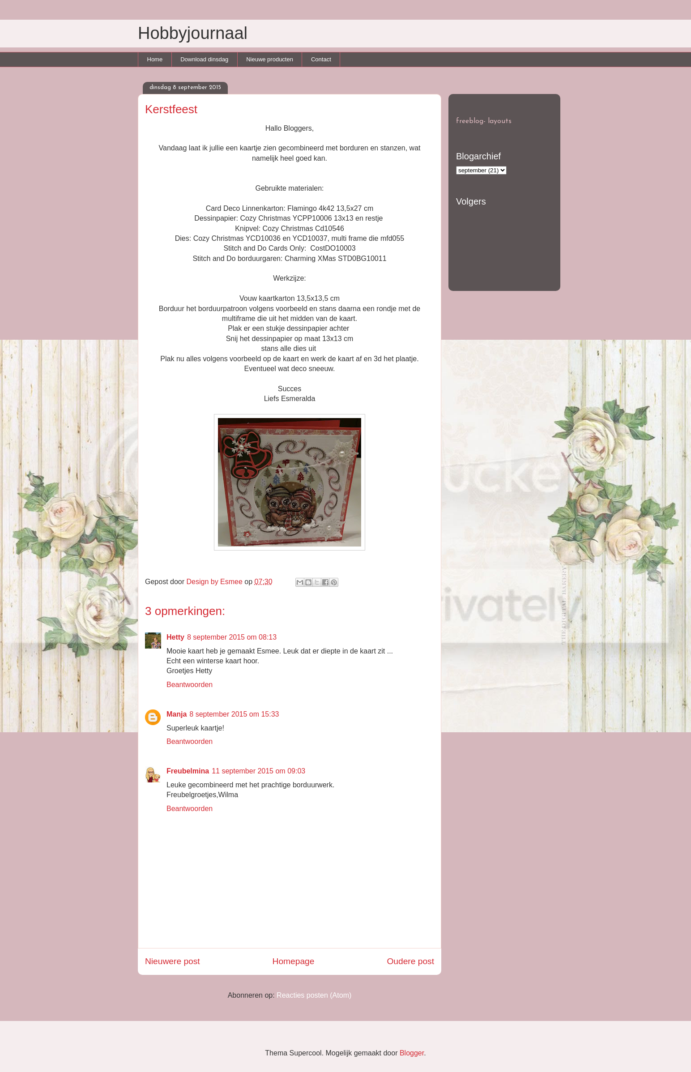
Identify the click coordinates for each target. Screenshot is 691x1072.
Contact (321, 59)
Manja (176, 714)
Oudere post (410, 961)
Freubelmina (187, 771)
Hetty (175, 637)
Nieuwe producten (269, 59)
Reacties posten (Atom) (314, 995)
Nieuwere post (172, 961)
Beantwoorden (189, 684)
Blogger (412, 1053)
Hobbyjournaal (192, 33)
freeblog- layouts (484, 121)
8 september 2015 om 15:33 (234, 714)
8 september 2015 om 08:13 (232, 637)
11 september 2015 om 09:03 (258, 771)
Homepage (294, 961)
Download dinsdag (204, 59)
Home (155, 59)
